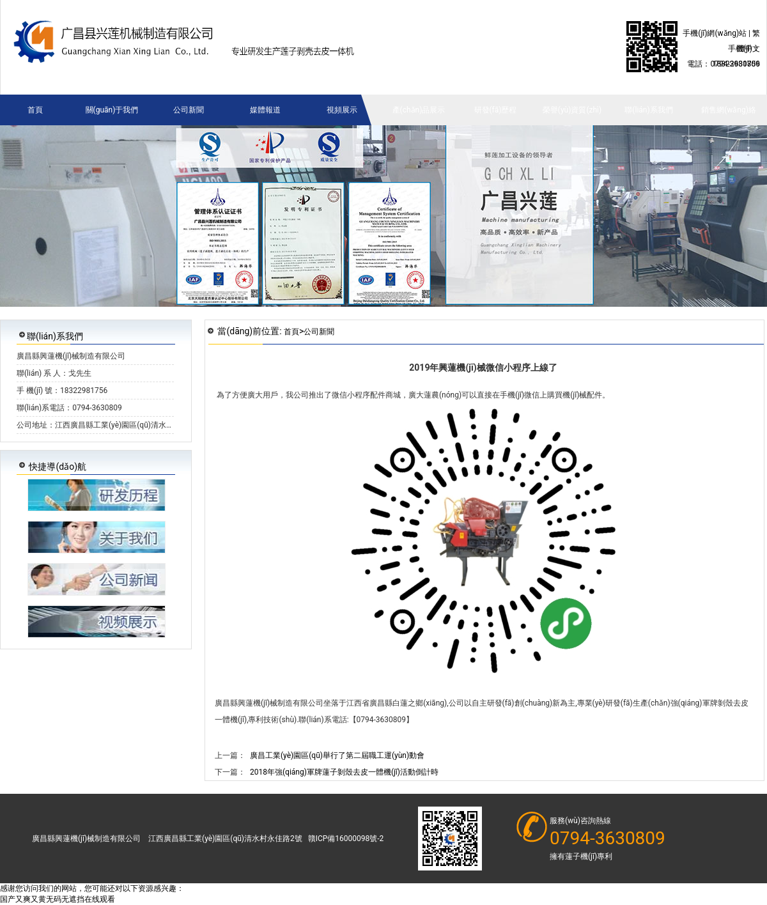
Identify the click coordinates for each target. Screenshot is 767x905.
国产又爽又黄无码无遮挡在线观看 (57, 899)
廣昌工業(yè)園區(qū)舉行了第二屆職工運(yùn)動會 (337, 755)
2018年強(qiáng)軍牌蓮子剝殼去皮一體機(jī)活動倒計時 (344, 772)
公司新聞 (319, 331)
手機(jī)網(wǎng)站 (715, 33)
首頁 (291, 331)
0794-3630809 (607, 838)
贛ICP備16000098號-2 (346, 838)
